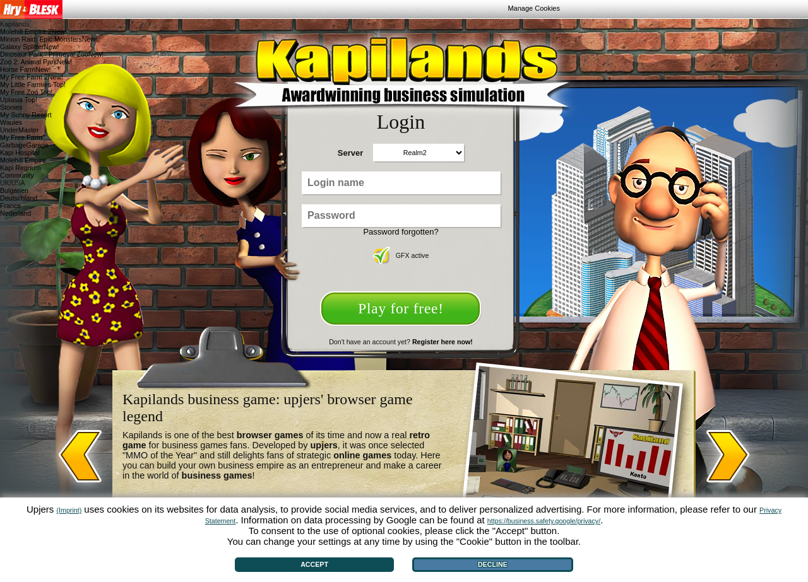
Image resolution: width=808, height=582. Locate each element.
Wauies (11, 122)
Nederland (15, 213)
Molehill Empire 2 (33, 31)
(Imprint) (69, 510)
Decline (493, 564)
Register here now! (442, 342)
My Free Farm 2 (31, 77)
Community (17, 175)
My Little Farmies (33, 84)
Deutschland (18, 198)
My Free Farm (21, 137)
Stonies (11, 107)
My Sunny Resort (26, 115)
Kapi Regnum (20, 168)
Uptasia (18, 99)
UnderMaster (19, 130)
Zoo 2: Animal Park (36, 62)
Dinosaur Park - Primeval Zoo (52, 54)
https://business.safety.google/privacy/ (543, 521)
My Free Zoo (26, 92)
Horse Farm (25, 69)
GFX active (401, 255)
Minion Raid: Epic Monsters (48, 39)
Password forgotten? (400, 231)
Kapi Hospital (20, 152)
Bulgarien (14, 190)
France (10, 205)
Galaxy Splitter (29, 46)
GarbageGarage (24, 145)
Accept (314, 564)
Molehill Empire (23, 160)
